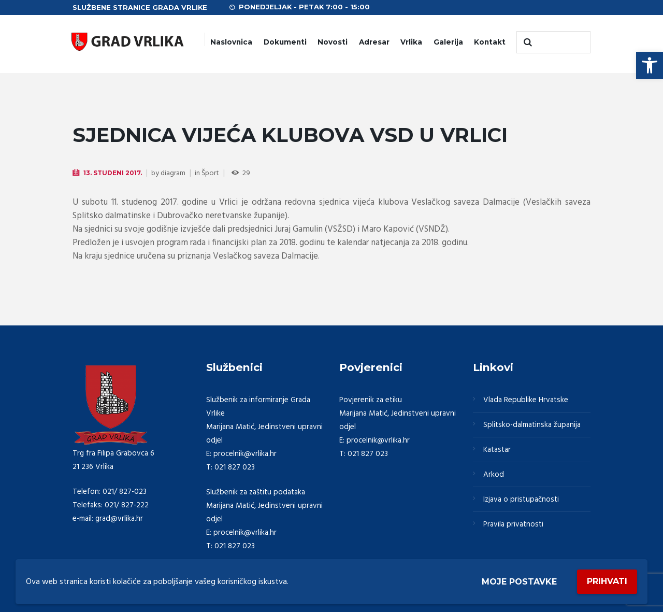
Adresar (374, 42)
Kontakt (490, 42)
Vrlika (411, 42)
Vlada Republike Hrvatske (525, 400)
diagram (173, 173)
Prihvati (607, 581)
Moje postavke (519, 582)
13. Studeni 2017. (112, 173)
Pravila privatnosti (513, 524)
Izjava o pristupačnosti (521, 499)
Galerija (448, 42)
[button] (649, 65)
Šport (210, 173)
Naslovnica (231, 42)
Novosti (333, 42)
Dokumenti (285, 42)
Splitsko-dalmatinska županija (532, 425)
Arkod (493, 474)
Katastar (497, 450)
